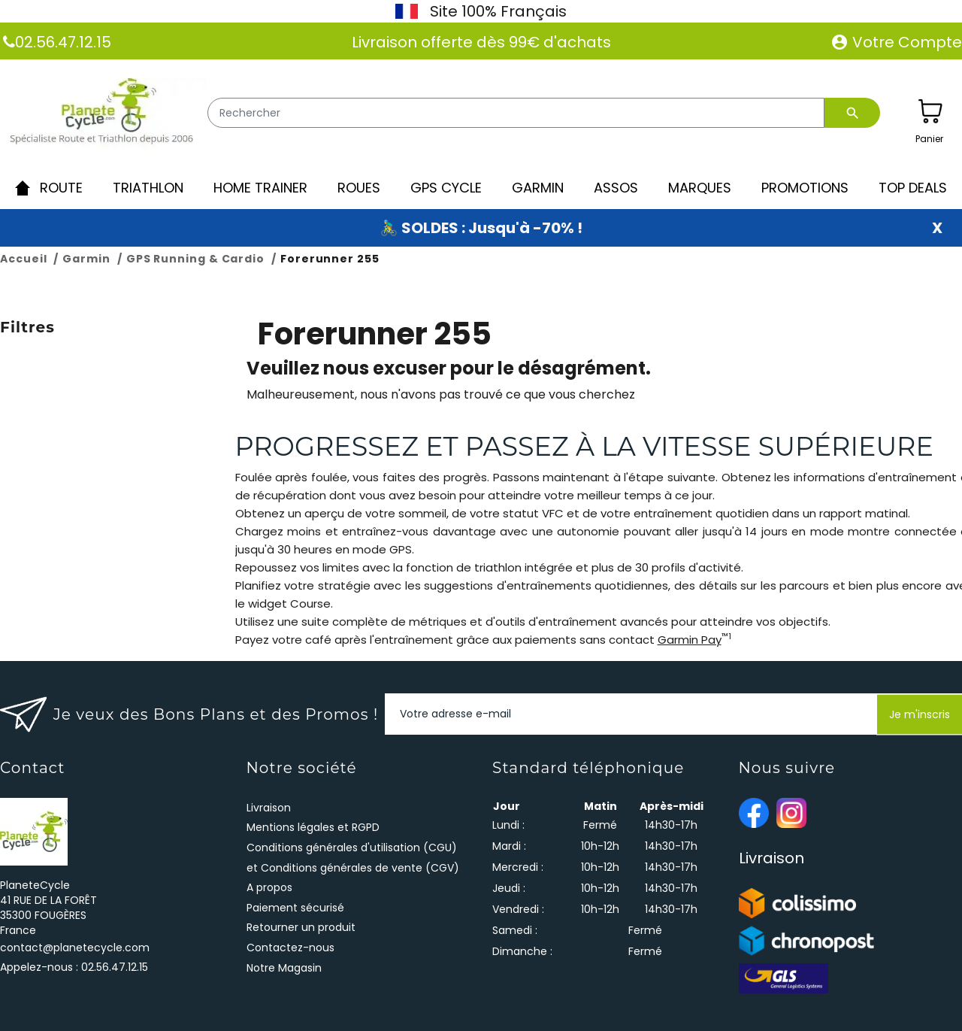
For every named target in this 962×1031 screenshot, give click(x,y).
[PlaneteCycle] (103, 114)
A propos (269, 887)
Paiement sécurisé (295, 907)
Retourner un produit (301, 927)
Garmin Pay (690, 639)
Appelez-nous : (74, 967)
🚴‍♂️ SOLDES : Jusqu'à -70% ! (481, 227)
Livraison (269, 807)
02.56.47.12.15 (63, 42)
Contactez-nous (290, 947)
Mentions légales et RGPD (313, 827)
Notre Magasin (284, 967)
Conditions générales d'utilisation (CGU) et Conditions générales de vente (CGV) (353, 857)
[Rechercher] (515, 113)
